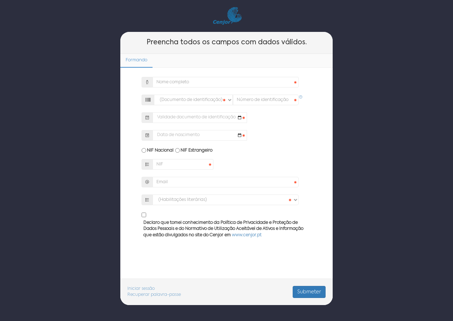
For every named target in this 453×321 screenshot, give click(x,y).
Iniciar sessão (141, 289)
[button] (301, 97)
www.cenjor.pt (247, 235)
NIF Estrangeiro (196, 150)
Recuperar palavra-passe (154, 295)
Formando (136, 60)
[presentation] (226, 261)
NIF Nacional (160, 150)
